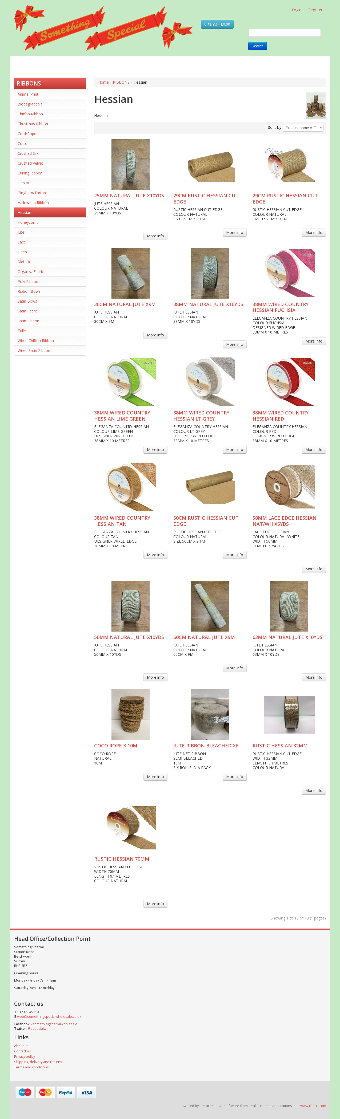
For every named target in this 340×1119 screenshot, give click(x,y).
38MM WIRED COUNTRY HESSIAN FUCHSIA (281, 307)
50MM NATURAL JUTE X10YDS (129, 637)
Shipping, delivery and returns (38, 1062)
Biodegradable (30, 104)
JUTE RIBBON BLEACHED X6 (205, 745)
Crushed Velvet (30, 163)
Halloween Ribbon (33, 202)
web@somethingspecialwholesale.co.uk (49, 1016)
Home (103, 82)
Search (257, 46)
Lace (22, 242)
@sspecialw (36, 1028)
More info (155, 235)
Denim (23, 182)
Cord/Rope (27, 133)
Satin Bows (27, 301)
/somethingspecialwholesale (54, 1024)
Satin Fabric (28, 311)
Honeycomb (28, 222)
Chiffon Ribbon (30, 113)
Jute (21, 232)
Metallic (24, 261)
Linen (22, 251)
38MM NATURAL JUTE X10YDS (208, 304)
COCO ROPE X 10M (115, 745)
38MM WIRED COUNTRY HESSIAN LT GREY (201, 415)
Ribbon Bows (29, 291)
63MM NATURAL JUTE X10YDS (287, 637)
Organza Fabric (31, 271)
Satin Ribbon (28, 320)
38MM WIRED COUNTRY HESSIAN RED (281, 415)
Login (296, 9)
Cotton (24, 143)
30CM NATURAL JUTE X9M (125, 304)
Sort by (275, 127)
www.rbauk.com (313, 1105)
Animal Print (28, 94)
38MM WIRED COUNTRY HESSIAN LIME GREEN (122, 415)
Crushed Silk (28, 153)
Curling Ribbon (30, 173)
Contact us (22, 1051)
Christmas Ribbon (33, 123)
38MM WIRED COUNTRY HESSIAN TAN (122, 521)
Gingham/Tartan (32, 192)
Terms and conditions (31, 1067)
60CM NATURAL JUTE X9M (204, 637)
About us (21, 1046)
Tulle (22, 330)
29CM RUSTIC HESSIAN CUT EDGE (206, 198)
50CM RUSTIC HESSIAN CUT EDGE (206, 521)
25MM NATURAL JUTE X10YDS (129, 195)
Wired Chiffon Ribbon (36, 340)
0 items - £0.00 (217, 24)
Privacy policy (24, 1056)
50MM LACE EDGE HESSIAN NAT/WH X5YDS (285, 521)
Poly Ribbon (28, 281)
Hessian (24, 212)
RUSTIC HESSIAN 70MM (121, 859)
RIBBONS (29, 83)
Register (315, 9)
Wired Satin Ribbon (34, 350)
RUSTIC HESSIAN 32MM (280, 745)
